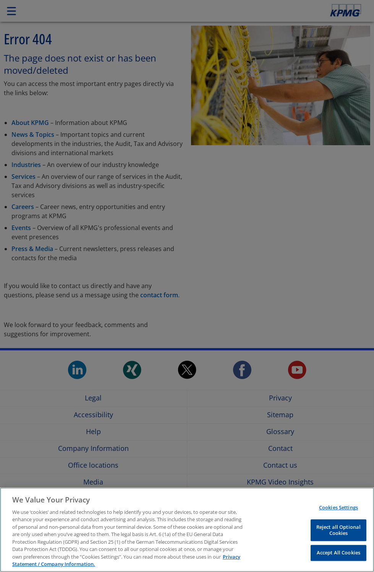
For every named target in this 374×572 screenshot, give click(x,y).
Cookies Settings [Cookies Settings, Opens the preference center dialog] (338, 507)
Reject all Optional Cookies (338, 529)
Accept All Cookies (338, 552)
